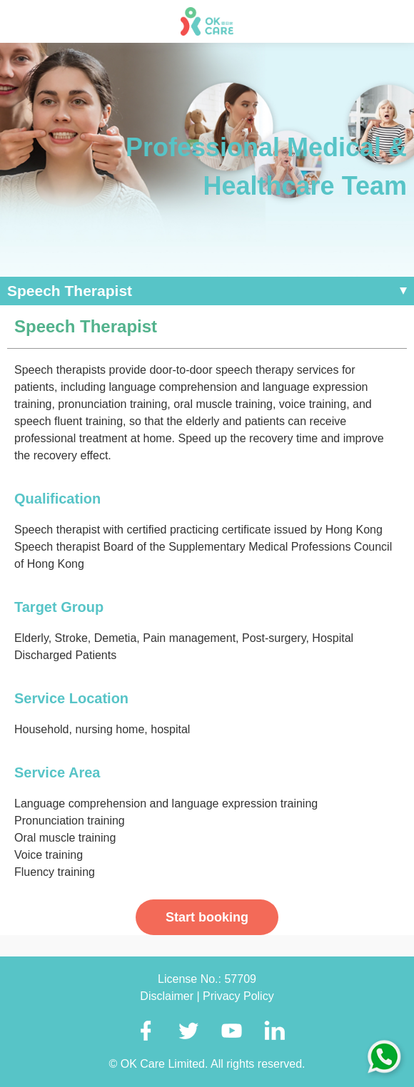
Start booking (207, 917)
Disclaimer (168, 996)
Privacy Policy (238, 996)
